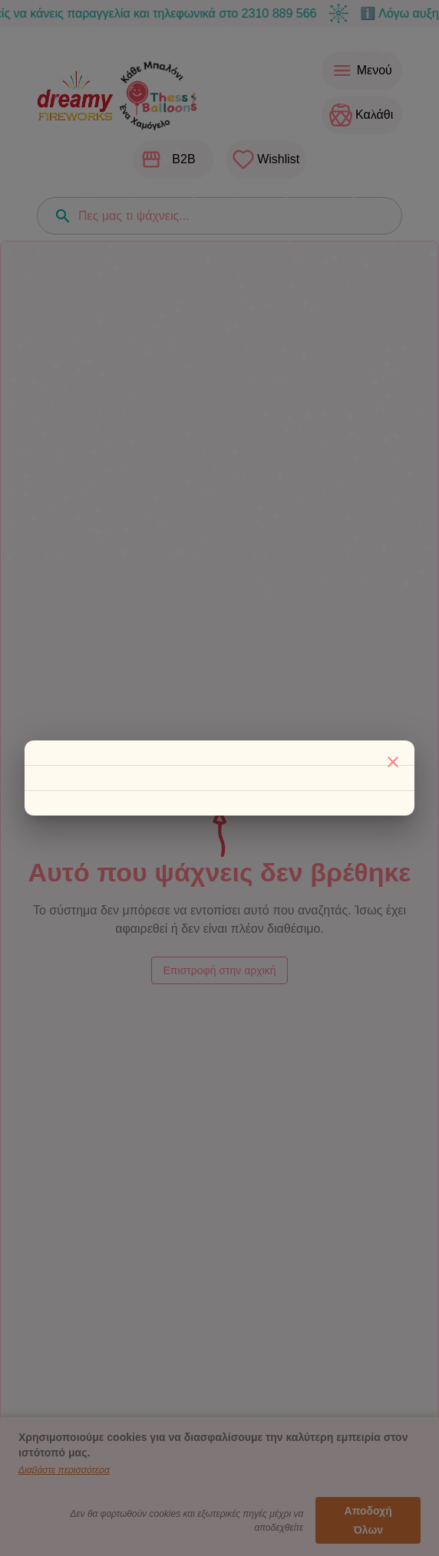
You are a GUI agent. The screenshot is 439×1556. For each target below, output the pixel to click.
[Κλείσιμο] (393, 762)
